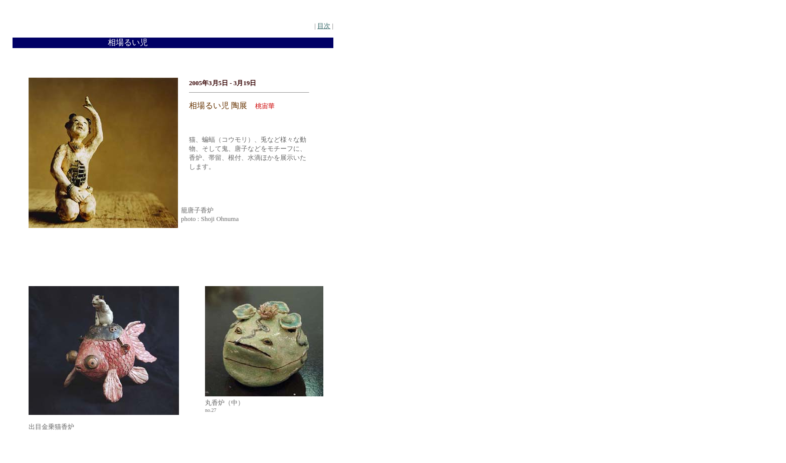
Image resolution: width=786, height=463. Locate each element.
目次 (323, 26)
